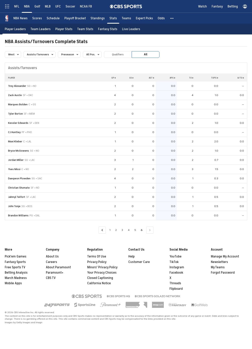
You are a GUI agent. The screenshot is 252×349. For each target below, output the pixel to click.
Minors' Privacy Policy (102, 267)
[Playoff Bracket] (75, 18)
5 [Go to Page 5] (135, 230)
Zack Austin (15, 95)
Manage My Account (225, 256)
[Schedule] (53, 18)
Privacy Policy (97, 262)
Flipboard (176, 289)
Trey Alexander (17, 86)
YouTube (176, 256)
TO (191, 77)
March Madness (16, 278)
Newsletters (219, 262)
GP (113, 77)
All (145, 54)
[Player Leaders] (15, 29)
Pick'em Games (15, 256)
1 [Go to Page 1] (109, 230)
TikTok (174, 262)
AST (151, 77)
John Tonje (14, 206)
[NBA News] (20, 18)
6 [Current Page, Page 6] (142, 230)
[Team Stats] (85, 29)
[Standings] (97, 18)
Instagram (177, 267)
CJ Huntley (14, 132)
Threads (175, 283)
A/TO (240, 77)
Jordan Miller (16, 160)
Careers (51, 262)
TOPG (214, 77)
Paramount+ (54, 273)
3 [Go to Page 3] (122, 230)
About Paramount (58, 267)
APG (172, 77)
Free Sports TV (15, 267)
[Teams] (126, 18)
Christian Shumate (19, 187)
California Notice (99, 283)
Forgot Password (223, 273)
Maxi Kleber (15, 141)
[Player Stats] (64, 29)
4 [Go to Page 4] (129, 230)
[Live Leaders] (131, 29)
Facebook (176, 273)
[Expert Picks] (144, 18)
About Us (52, 256)
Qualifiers (118, 54)
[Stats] (113, 18)
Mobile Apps (13, 283)
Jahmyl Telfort (16, 197)
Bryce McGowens (18, 150)
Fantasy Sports (15, 262)
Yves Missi (14, 169)
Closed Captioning (100, 278)
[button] (172, 18)
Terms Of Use (96, 256)
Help (131, 256)
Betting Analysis (16, 273)
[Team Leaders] (40, 29)
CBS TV (51, 278)
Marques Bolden (18, 104)
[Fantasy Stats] (108, 29)
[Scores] (37, 18)
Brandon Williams (18, 215)
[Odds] (161, 18)
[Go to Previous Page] (102, 230)
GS (131, 77)
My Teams (218, 267)
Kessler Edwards (18, 123)
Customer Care (139, 262)
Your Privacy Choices (102, 273)
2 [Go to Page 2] (116, 230)
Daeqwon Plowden (19, 178)
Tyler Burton (15, 113)
